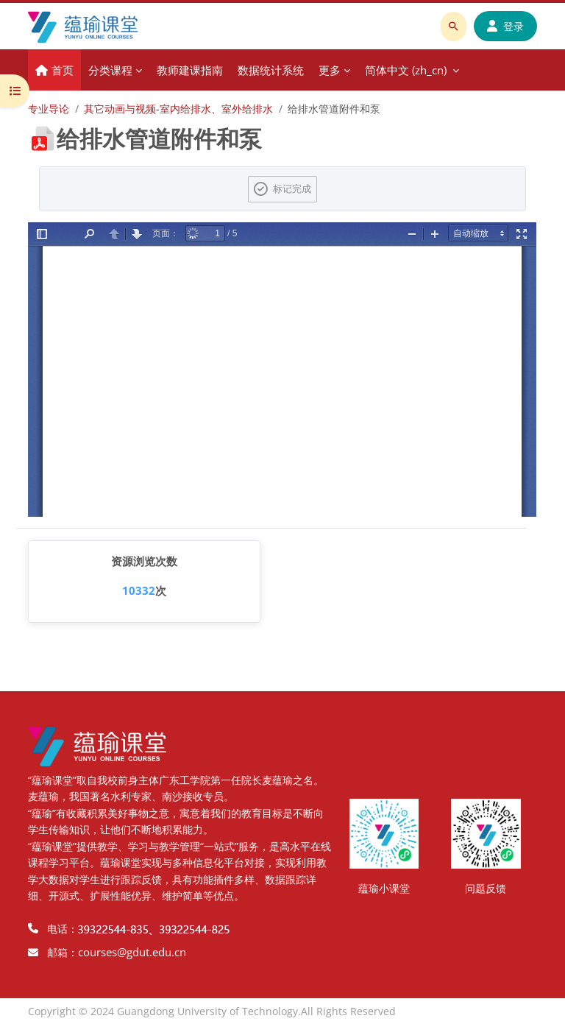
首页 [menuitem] (62, 70)
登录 (505, 26)
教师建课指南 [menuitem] (190, 70)
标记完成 (292, 188)
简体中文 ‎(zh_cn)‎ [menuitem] (406, 70)
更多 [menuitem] (330, 70)
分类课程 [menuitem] (110, 70)
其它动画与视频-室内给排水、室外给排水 (178, 109)
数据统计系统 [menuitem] (271, 70)
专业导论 (48, 109)
